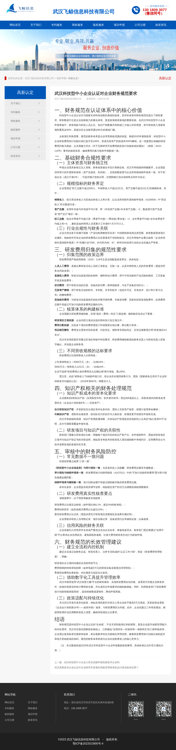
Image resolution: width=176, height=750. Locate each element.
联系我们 (69, 694)
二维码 (132, 694)
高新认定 (73, 78)
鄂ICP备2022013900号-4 (88, 743)
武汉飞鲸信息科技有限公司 (39, 78)
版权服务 (98, 24)
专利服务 (56, 24)
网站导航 (10, 694)
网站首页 (15, 24)
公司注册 (140, 24)
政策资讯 (160, 24)
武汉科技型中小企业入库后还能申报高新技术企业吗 (91, 662)
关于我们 (35, 24)
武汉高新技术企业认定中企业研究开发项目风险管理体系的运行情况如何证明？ (96, 667)
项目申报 (119, 24)
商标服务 (77, 24)
